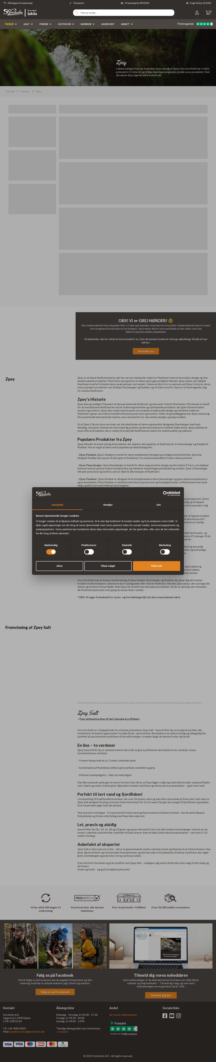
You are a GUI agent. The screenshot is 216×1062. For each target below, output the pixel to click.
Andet (125, 24)
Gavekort (107, 24)
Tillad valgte (108, 565)
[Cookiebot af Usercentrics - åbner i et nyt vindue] (165, 493)
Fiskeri (43, 24)
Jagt (26, 24)
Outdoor (64, 24)
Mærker (86, 24)
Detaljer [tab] (108, 504)
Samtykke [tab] (57, 504)
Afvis (59, 565)
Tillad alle (156, 565)
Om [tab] (158, 504)
